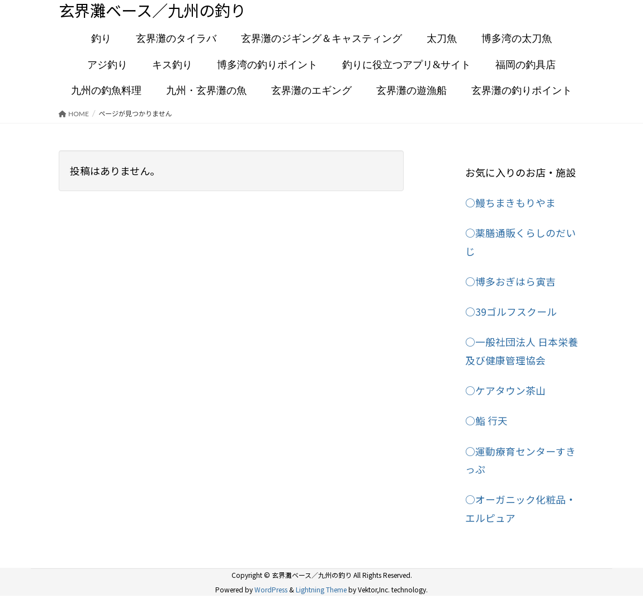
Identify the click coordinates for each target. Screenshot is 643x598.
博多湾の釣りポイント (267, 65)
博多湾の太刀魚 (516, 39)
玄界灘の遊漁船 (411, 91)
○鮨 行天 (486, 421)
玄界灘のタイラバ (176, 39)
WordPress (270, 589)
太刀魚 (442, 39)
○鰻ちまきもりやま (510, 203)
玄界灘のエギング (311, 91)
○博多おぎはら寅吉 (510, 281)
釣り (101, 39)
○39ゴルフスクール (511, 312)
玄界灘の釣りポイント (521, 91)
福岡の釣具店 (525, 65)
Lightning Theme (321, 589)
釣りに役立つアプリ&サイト (406, 65)
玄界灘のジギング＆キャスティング (321, 39)
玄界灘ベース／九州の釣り (159, 10)
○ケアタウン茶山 (505, 390)
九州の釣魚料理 (106, 91)
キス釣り (172, 65)
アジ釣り (107, 65)
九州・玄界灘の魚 (206, 91)
